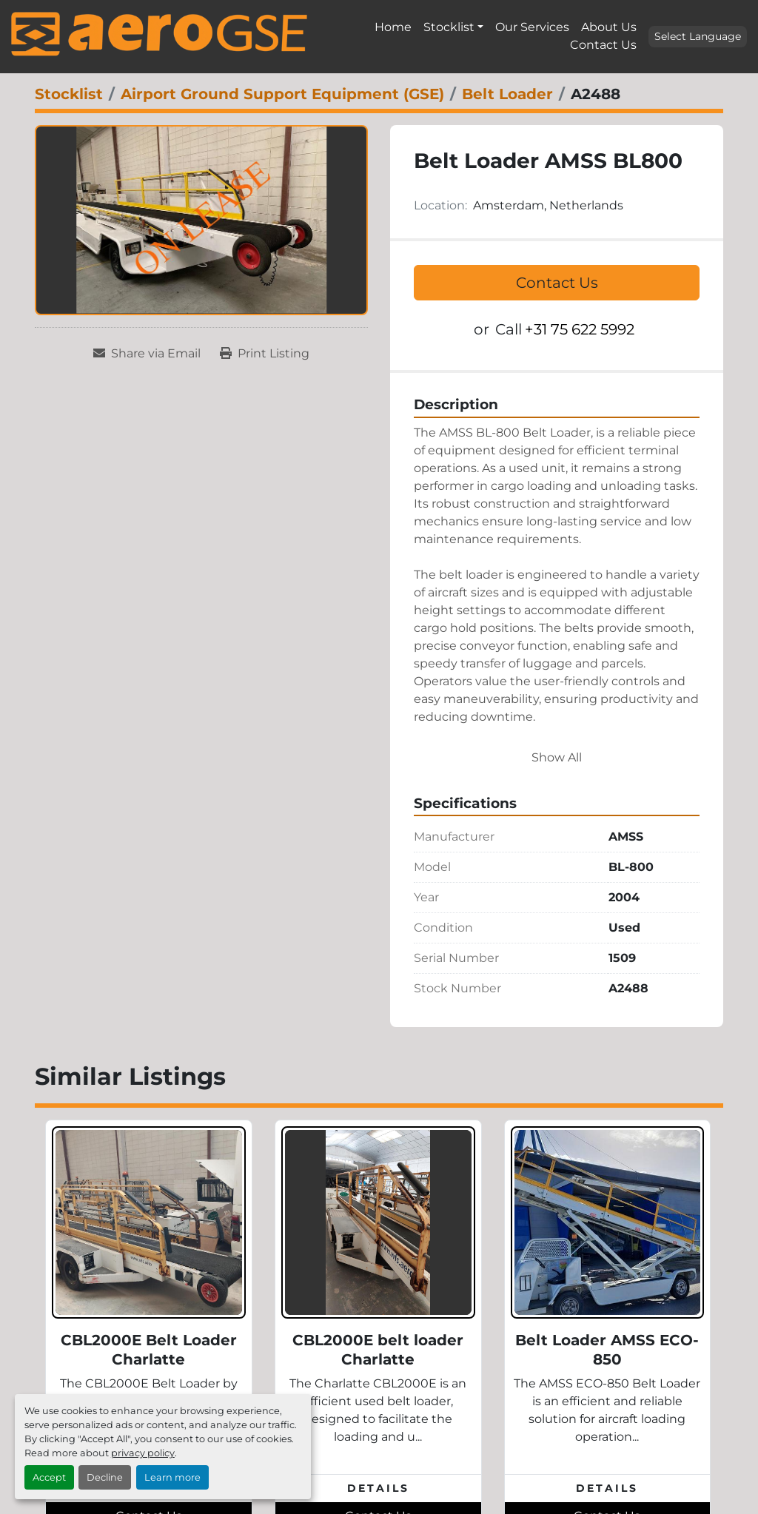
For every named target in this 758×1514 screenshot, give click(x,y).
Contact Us (603, 45)
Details (378, 1488)
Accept (49, 1477)
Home (393, 27)
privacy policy (143, 1453)
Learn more (172, 1477)
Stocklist (448, 27)
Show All (556, 757)
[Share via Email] (147, 354)
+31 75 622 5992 (579, 329)
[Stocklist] (69, 94)
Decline (105, 1477)
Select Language (697, 36)
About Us (609, 27)
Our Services (532, 27)
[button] (453, 27)
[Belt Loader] (507, 94)
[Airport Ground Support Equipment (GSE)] (282, 94)
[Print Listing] (264, 354)
